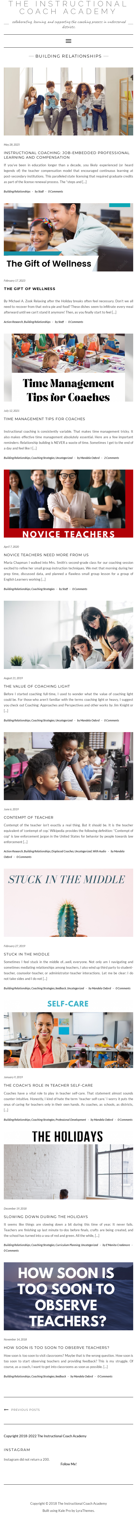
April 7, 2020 (11, 546)
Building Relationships (17, 191)
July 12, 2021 (11, 410)
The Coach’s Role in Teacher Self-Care (48, 1085)
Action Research (13, 321)
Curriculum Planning (68, 1245)
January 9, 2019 (13, 1077)
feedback (61, 988)
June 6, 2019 (11, 809)
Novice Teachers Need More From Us (46, 555)
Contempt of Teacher (28, 817)
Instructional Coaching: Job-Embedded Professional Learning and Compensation (67, 155)
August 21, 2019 (13, 678)
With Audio (99, 851)
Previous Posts (25, 1410)
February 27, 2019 (14, 946)
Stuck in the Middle (27, 954)
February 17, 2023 (14, 280)
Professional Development (71, 1119)
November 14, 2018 (15, 1339)
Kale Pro (64, 1511)
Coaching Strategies (42, 457)
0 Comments (55, 191)
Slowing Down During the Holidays (46, 1216)
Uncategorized (64, 457)
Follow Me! (69, 1464)
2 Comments (111, 457)
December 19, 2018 (15, 1208)
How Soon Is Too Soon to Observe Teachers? (56, 1347)
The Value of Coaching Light (37, 686)
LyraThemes (85, 1511)
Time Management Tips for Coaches (44, 419)
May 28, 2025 (12, 144)
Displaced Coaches (62, 851)
